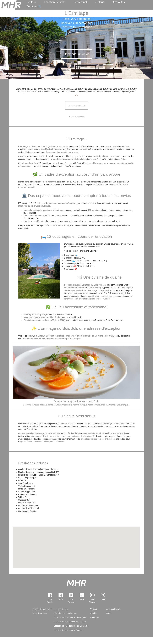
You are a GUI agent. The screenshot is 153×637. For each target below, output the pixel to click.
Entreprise (94, 617)
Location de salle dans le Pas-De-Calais (71, 626)
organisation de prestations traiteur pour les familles (87, 299)
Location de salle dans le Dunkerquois (70, 617)
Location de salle (54, 2)
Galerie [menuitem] (99, 2)
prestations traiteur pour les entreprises (100, 296)
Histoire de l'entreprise (42, 609)
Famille (93, 613)
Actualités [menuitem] (119, 2)
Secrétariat (80, 2)
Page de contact (40, 613)
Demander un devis (76, 54)
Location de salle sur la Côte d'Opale (70, 622)
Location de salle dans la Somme (68, 630)
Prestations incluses (76, 105)
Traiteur (31, 2)
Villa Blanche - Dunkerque (65, 613)
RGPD (108, 613)
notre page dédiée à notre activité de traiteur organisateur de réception (61, 436)
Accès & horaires (76, 117)
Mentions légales (113, 609)
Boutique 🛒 (34, 6)
